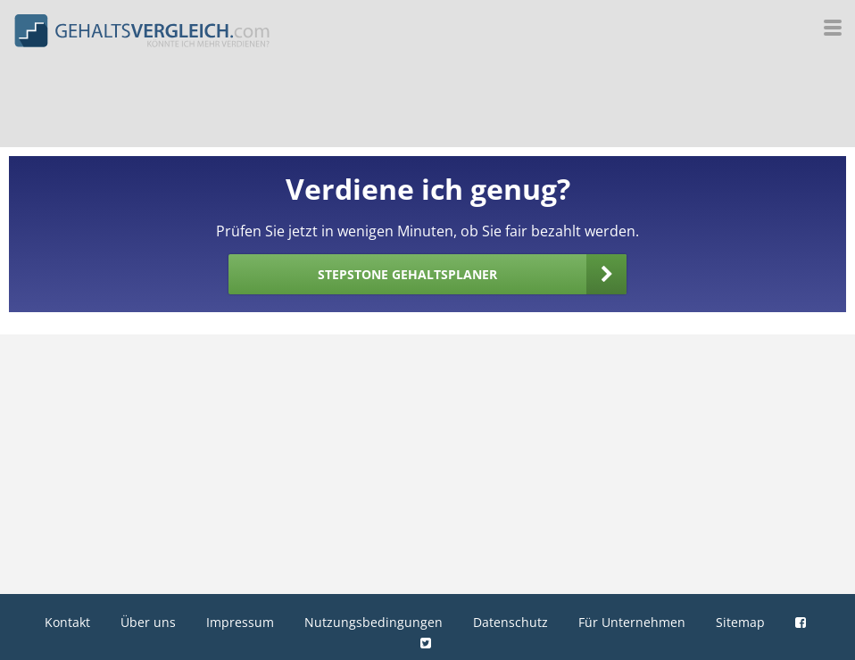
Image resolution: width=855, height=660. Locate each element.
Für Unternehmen (631, 622)
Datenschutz (510, 622)
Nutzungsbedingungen (373, 622)
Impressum (240, 622)
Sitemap (740, 622)
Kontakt (67, 622)
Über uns (148, 622)
